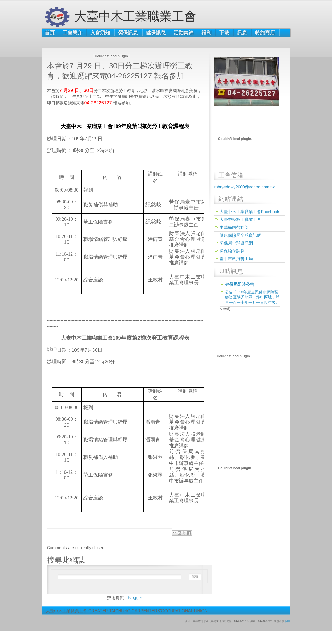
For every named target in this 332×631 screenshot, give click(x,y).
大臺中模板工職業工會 (240, 219)
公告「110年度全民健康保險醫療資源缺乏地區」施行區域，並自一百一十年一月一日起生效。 (252, 297)
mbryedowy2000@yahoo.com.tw (244, 187)
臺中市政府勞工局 (236, 259)
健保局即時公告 (239, 284)
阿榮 (287, 621)
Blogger (135, 597)
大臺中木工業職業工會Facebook (249, 211)
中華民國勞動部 (234, 227)
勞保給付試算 (232, 251)
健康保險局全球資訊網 (240, 235)
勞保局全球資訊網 (236, 243)
